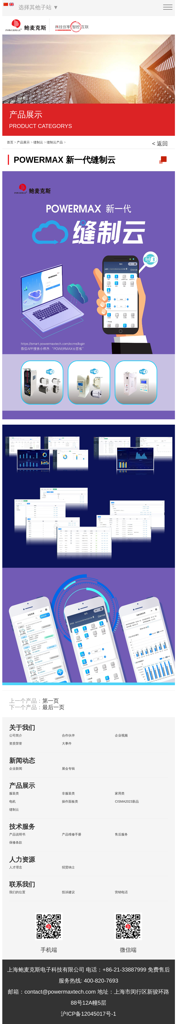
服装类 (14, 793)
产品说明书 (17, 834)
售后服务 (121, 834)
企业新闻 (15, 768)
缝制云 (38, 142)
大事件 (67, 743)
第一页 (50, 701)
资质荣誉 (15, 743)
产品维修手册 (71, 834)
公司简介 (15, 735)
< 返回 (160, 143)
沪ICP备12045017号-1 (88, 1014)
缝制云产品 (55, 142)
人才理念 (15, 867)
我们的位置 (17, 892)
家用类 (120, 793)
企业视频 (121, 735)
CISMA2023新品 (127, 801)
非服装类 (68, 793)
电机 (12, 801)
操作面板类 (70, 801)
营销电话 (121, 892)
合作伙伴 (68, 735)
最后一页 (53, 707)
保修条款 (15, 842)
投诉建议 (68, 892)
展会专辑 (68, 768)
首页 (10, 142)
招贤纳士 (68, 867)
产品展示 (23, 142)
